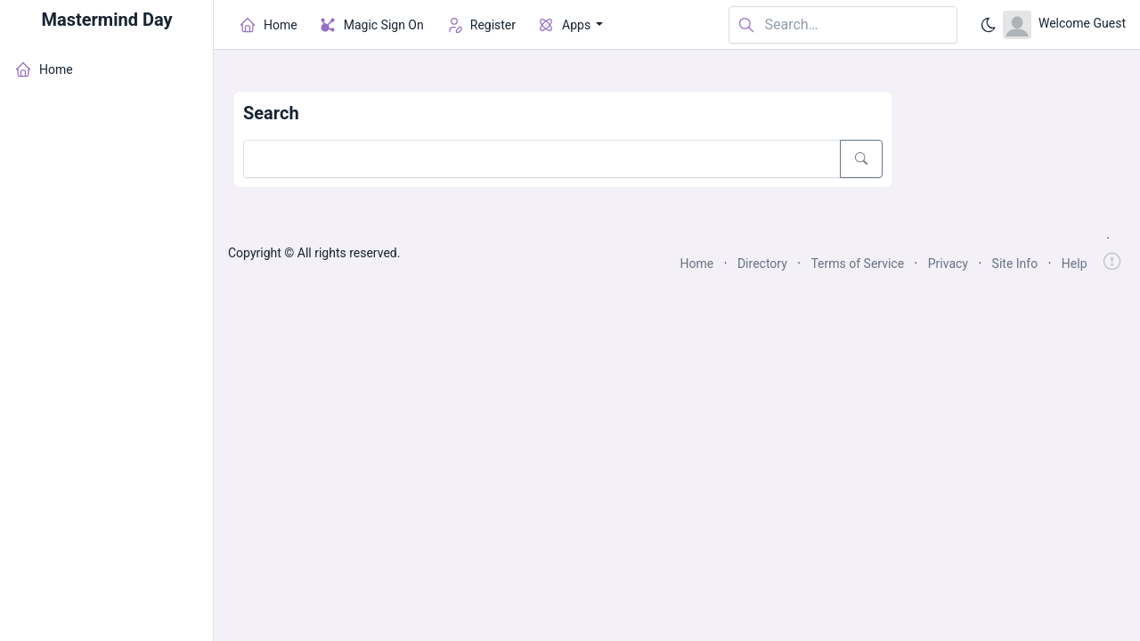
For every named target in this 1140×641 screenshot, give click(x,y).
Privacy (948, 263)
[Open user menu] (1064, 25)
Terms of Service (857, 263)
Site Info (1015, 263)
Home (697, 263)
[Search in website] (843, 25)
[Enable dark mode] (988, 25)
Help (1074, 263)
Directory (762, 263)
